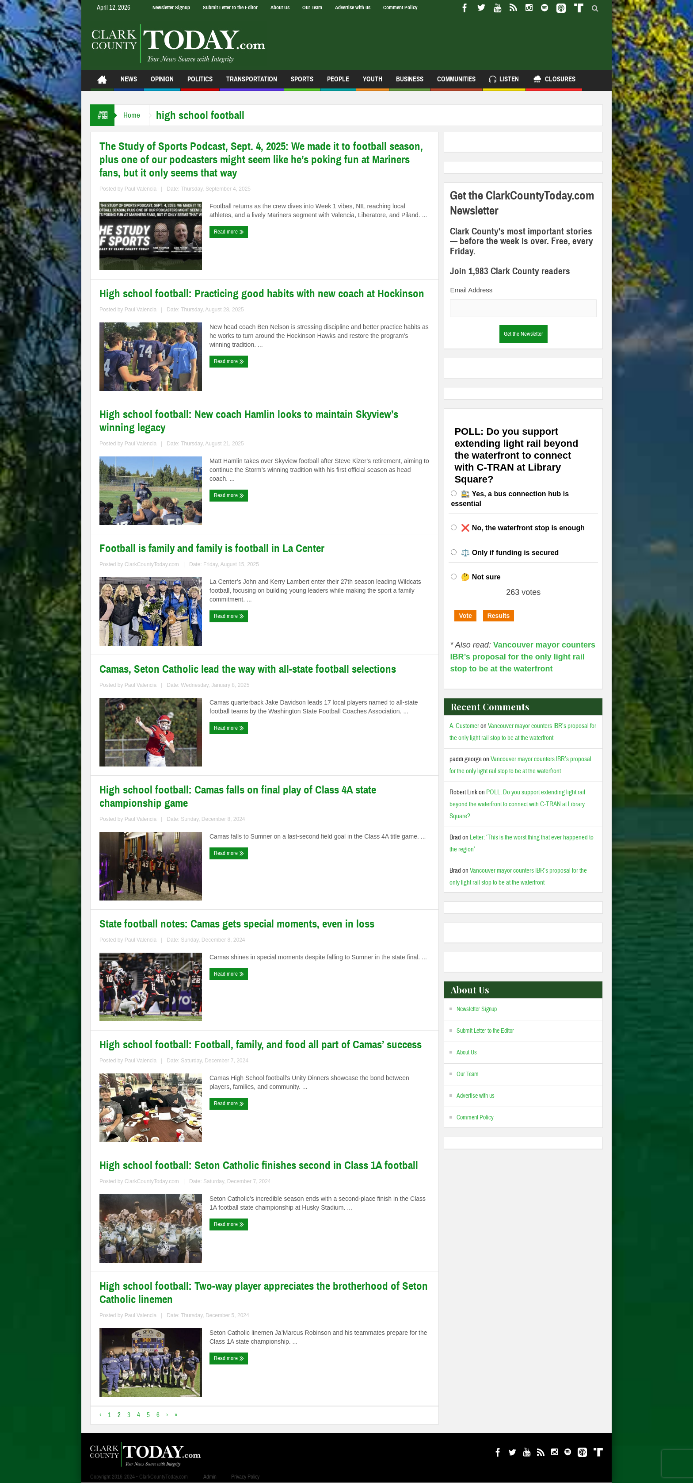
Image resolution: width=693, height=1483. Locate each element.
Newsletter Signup (171, 7)
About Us (279, 7)
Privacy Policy (245, 1476)
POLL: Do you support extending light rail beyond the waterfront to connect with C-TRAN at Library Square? (517, 804)
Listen (504, 80)
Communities (456, 83)
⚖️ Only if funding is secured (510, 552)
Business (409, 83)
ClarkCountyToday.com (152, 564)
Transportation (252, 83)
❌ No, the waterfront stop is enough (523, 528)
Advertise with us (352, 7)
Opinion (162, 83)
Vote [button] (465, 615)
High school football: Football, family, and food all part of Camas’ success (260, 1044)
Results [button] (498, 615)
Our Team (312, 7)
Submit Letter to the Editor (230, 7)
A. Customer (464, 726)
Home (131, 115)
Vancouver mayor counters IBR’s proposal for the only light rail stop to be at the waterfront (522, 656)
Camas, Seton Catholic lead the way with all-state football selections (247, 669)
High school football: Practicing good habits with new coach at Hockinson (261, 293)
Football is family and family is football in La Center (211, 548)
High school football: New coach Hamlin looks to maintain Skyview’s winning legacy (248, 421)
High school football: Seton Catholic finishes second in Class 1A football (258, 1165)
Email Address (471, 290)
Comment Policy (400, 7)
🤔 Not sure (480, 577)
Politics (200, 83)
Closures (554, 80)
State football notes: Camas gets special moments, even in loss (236, 924)
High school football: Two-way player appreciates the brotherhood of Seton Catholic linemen (263, 1293)
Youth (372, 83)
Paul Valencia (141, 189)
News (129, 83)
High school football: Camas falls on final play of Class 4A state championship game (237, 796)
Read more (229, 232)
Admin (210, 1476)
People (338, 83)
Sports (302, 83)
